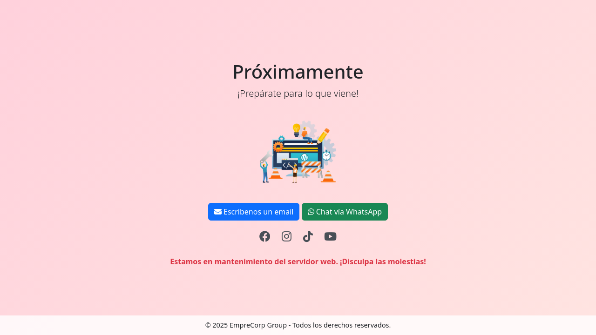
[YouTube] (330, 236)
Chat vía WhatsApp (345, 212)
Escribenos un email (254, 212)
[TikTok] (308, 236)
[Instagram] (286, 236)
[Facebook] (265, 236)
